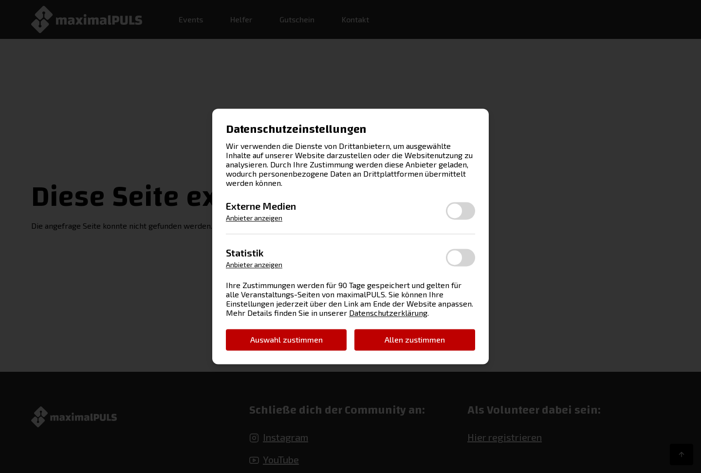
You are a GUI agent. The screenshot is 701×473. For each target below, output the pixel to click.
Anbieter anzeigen (254, 218)
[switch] (460, 210)
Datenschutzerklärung (388, 313)
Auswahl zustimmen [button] (286, 339)
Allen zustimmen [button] (415, 339)
